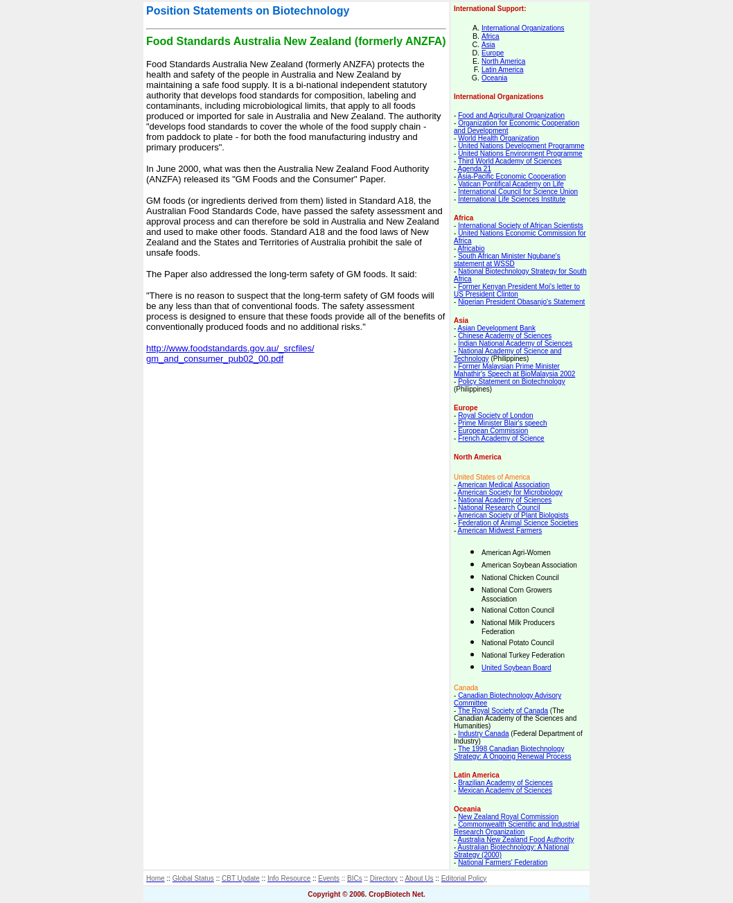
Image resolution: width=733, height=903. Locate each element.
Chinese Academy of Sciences (504, 336)
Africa (491, 36)
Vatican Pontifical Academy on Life (511, 184)
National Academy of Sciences (504, 500)
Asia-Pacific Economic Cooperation (512, 176)
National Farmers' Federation (502, 862)
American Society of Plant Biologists (513, 515)
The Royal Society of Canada (503, 710)
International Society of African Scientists (520, 225)
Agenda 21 (474, 169)
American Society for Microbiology (510, 492)
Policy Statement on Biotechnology (511, 381)
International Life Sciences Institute (511, 199)
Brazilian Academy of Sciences (505, 783)
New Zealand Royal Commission (508, 817)
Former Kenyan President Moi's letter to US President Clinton (517, 290)
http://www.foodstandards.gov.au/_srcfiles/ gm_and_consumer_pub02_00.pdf (230, 353)
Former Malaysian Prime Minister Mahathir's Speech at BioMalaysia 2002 (514, 370)
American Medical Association (504, 485)
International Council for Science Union (518, 191)
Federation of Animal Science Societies (518, 523)
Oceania (494, 78)
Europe (493, 53)
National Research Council (499, 507)
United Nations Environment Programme (520, 153)
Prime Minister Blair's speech (502, 423)
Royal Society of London (495, 415)
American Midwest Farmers (500, 530)
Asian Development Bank (497, 328)
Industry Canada (483, 733)
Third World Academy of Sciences (510, 161)
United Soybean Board (516, 668)
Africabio (471, 248)
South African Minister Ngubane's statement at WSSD (507, 260)
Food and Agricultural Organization (511, 115)
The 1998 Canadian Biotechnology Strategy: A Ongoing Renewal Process (513, 752)
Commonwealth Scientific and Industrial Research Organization (516, 828)
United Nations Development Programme (521, 146)
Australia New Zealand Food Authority (516, 839)
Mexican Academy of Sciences (505, 790)
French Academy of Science (501, 438)
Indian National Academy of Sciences (515, 343)
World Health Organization (498, 138)
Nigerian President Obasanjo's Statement (521, 302)
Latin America (503, 69)
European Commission (493, 431)
